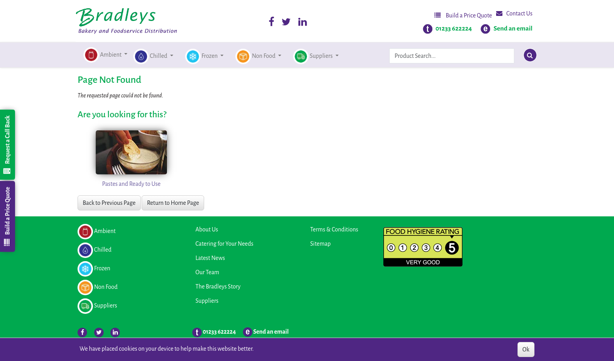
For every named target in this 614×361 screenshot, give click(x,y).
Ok (526, 349)
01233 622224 (454, 28)
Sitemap (320, 244)
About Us (206, 229)
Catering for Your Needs (224, 244)
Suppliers (206, 301)
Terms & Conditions (334, 229)
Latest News (210, 258)
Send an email (513, 28)
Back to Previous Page (109, 203)
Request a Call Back (7, 144)
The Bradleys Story (218, 286)
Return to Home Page (173, 203)
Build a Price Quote (463, 15)
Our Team (207, 272)
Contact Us (514, 13)
